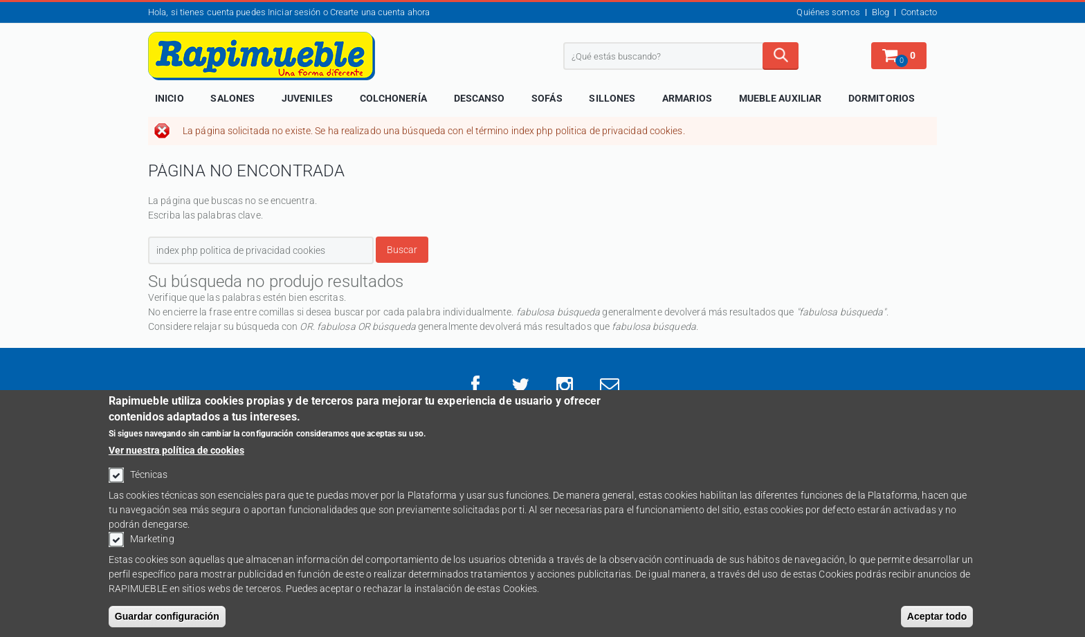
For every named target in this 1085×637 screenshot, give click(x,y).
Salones (232, 98)
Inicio (169, 98)
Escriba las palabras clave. (205, 215)
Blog (880, 12)
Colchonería (393, 98)
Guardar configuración (167, 621)
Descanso (479, 98)
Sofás (547, 98)
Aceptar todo (937, 621)
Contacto (919, 12)
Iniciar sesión (294, 12)
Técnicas (149, 480)
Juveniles (307, 98)
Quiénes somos (827, 12)
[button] (899, 55)
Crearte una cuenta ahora (380, 12)
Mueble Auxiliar (780, 98)
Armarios (687, 98)
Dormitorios (881, 98)
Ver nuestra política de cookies (176, 455)
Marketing (152, 544)
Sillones (612, 98)
